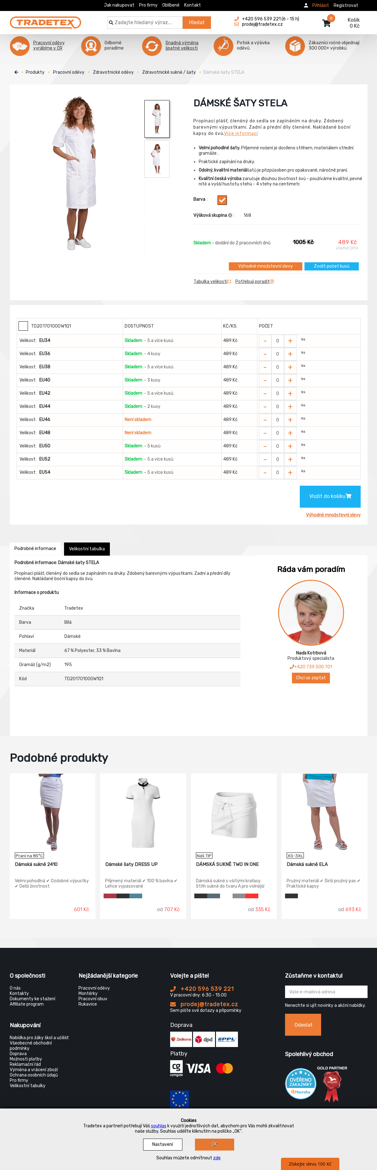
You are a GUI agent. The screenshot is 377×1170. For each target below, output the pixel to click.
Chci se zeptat (311, 678)
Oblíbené (171, 5)
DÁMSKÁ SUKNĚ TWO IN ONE (227, 864)
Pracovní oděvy (68, 72)
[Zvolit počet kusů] (278, 341)
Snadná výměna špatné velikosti (181, 45)
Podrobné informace (35, 548)
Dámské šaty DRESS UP (131, 864)
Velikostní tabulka (87, 549)
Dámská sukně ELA (307, 864)
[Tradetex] (45, 19)
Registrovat (346, 5)
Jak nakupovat (119, 5)
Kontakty (19, 993)
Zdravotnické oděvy (113, 72)
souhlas (158, 1126)
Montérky (88, 993)
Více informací (241, 133)
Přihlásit (320, 5)
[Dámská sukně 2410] (52, 813)
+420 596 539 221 (202, 989)
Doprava (18, 1053)
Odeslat (303, 1025)
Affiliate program (27, 1004)
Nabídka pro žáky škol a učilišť (39, 1037)
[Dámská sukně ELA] (324, 813)
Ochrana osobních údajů (34, 1075)
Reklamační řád (25, 1064)
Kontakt (192, 5)
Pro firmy (148, 5)
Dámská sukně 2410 (36, 864)
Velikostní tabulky (28, 1085)
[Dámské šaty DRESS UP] (143, 813)
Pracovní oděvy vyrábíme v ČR (49, 45)
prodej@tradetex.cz (204, 1004)
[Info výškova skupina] (230, 215)
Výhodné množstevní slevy (265, 266)
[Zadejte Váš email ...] (326, 992)
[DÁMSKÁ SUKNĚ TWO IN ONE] (234, 813)
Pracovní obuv (92, 999)
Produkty (35, 72)
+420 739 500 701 (311, 667)
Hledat (197, 22)
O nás (15, 988)
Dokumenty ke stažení (32, 999)
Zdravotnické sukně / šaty (169, 72)
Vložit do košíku (330, 496)
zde (217, 1158)
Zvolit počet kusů (331, 266)
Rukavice (87, 1004)
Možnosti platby (26, 1059)
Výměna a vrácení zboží (34, 1069)
